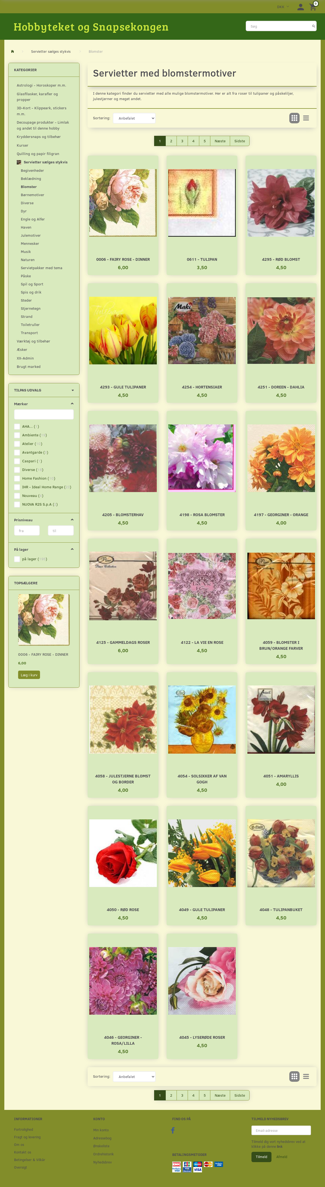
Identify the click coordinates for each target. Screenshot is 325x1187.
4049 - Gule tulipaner (202, 909)
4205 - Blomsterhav (123, 514)
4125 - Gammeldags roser (123, 642)
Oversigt (20, 1167)
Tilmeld (261, 1156)
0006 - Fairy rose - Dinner (43, 654)
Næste (220, 140)
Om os (19, 1144)
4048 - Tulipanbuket (281, 909)
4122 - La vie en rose (202, 642)
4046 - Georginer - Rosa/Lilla (123, 1040)
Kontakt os (22, 1152)
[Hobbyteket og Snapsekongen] (91, 26)
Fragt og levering (27, 1137)
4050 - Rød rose (123, 909)
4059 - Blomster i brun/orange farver (281, 645)
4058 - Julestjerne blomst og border (123, 778)
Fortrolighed (23, 1129)
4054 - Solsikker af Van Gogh (202, 778)
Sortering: (101, 117)
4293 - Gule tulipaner (123, 387)
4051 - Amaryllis (281, 776)
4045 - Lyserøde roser (202, 1037)
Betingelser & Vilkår (29, 1159)
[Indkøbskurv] (314, 6)
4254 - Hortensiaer (202, 387)
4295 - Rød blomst (281, 259)
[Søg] (313, 26)
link (279, 1146)
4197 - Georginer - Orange (281, 514)
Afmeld (281, 1156)
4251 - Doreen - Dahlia (281, 387)
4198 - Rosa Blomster (202, 514)
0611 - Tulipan (202, 259)
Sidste (239, 140)
